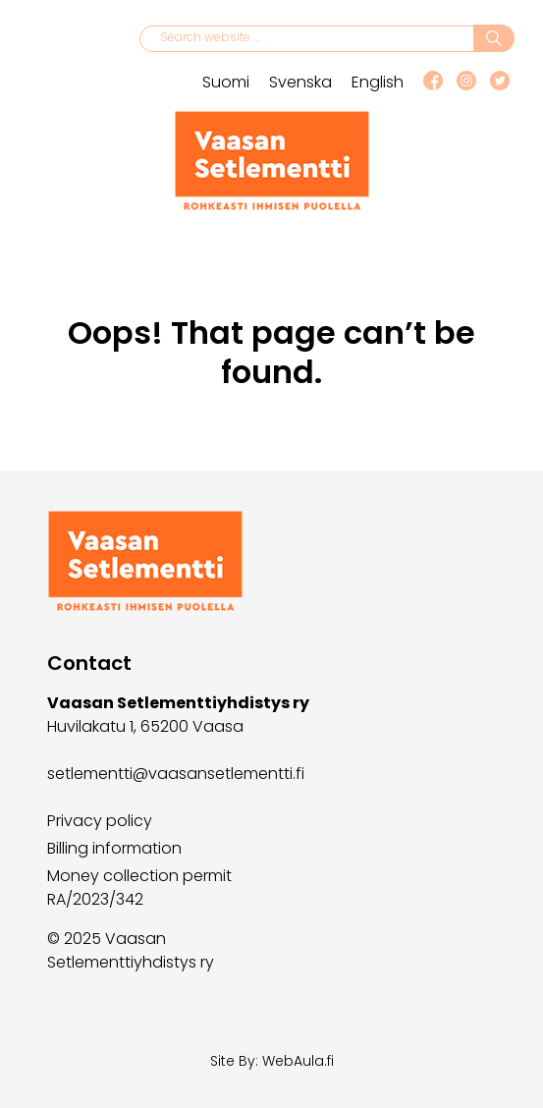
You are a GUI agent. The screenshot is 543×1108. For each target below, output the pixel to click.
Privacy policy (99, 820)
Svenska (300, 82)
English (378, 82)
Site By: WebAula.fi (272, 1061)
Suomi (225, 82)
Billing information (114, 848)
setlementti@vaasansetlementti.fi (175, 773)
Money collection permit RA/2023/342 (139, 887)
